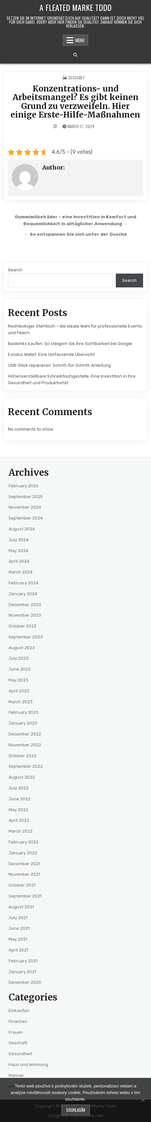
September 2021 (25, 896)
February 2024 (23, 582)
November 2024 (25, 507)
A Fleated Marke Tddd (75, 7)
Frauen (16, 1032)
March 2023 (21, 701)
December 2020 (25, 982)
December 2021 (24, 863)
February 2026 (23, 485)
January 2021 (22, 971)
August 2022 (22, 777)
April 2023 (19, 690)
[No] (142, 1100)
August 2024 (22, 528)
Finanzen (18, 1021)
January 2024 (23, 593)
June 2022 (20, 798)
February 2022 (23, 842)
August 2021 (21, 906)
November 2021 (24, 874)
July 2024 (19, 539)
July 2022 (19, 788)
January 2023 (23, 723)
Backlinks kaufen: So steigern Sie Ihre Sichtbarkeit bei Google (70, 343)
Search (15, 269)
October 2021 (22, 885)
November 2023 (25, 615)
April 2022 (19, 820)
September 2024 (26, 518)
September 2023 (26, 636)
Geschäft (76, 77)
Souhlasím (75, 1110)
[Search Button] (75, 55)
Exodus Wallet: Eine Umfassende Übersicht (51, 354)
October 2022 (23, 755)
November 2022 (25, 744)
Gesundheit (20, 1053)
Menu (80, 40)
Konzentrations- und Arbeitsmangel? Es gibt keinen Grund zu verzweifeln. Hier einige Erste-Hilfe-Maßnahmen (75, 102)
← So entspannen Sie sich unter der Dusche (75, 234)
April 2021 (18, 950)
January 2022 (23, 852)
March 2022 (21, 831)
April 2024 (19, 561)
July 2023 (19, 658)
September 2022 (26, 766)
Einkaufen (19, 1010)
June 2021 (19, 928)
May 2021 (18, 939)
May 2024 (18, 550)
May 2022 (18, 809)
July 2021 (18, 917)
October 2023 (23, 626)
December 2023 (25, 604)
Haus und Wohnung (28, 1064)
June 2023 (20, 669)
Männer (16, 1075)
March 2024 (21, 572)
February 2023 (23, 712)
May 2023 (18, 680)
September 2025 (26, 496)
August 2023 (22, 647)
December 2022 (25, 734)
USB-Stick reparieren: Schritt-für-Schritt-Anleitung (59, 365)
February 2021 (23, 960)
